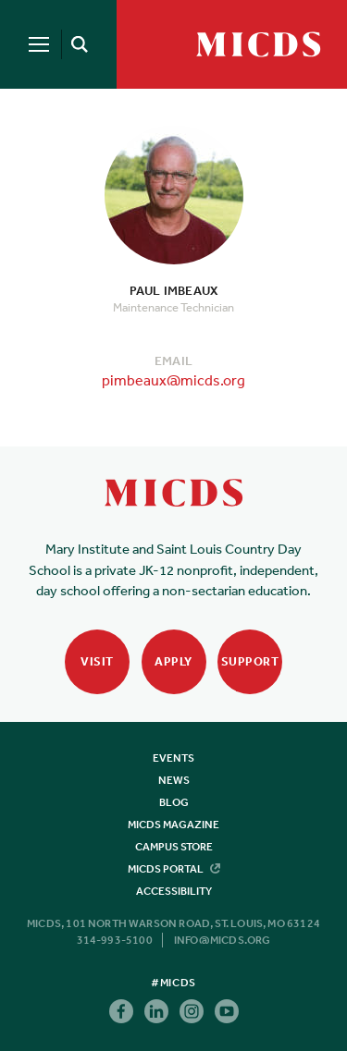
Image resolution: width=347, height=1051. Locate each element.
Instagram (192, 1011)
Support (250, 661)
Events (173, 758)
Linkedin (156, 1011)
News (174, 780)
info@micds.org (222, 940)
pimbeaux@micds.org (173, 380)
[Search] (76, 44)
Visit (97, 661)
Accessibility (174, 891)
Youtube (227, 1011)
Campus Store (174, 846)
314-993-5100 (115, 940)
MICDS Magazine (173, 824)
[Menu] (39, 44)
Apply (173, 661)
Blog (174, 802)
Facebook (121, 1011)
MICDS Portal (174, 869)
